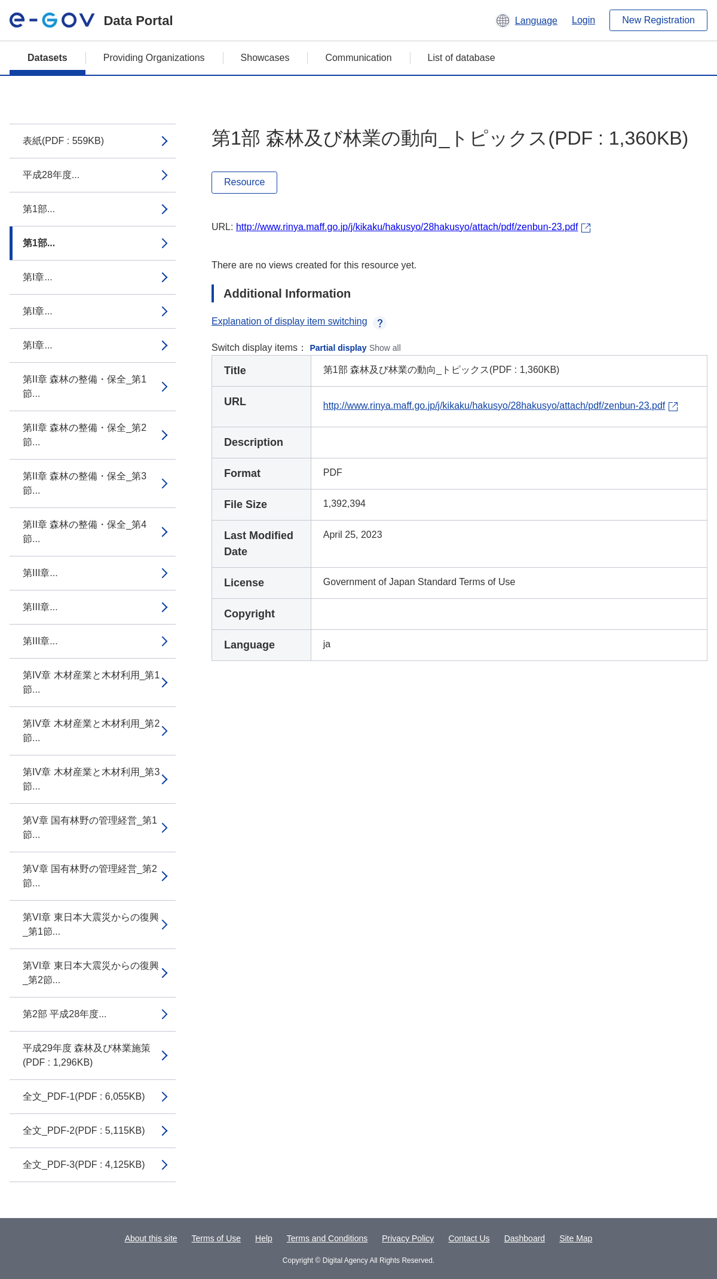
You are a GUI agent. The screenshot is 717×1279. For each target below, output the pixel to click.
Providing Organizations (154, 58)
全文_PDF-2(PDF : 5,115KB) (84, 1130)
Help (263, 1238)
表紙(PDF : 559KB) (63, 141)
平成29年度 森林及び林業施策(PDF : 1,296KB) (87, 1055)
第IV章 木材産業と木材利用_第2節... (91, 730)
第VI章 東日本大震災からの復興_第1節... (91, 924)
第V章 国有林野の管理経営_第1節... (90, 827)
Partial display (338, 348)
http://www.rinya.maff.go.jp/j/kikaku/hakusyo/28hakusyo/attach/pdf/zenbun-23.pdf (407, 227)
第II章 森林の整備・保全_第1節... (84, 386)
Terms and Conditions (327, 1238)
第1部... (39, 209)
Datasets (47, 58)
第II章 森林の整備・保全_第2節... (84, 435)
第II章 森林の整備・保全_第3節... (84, 483)
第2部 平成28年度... (64, 1014)
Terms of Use (216, 1238)
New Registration (658, 20)
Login (583, 20)
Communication (358, 58)
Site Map (575, 1238)
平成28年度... (51, 175)
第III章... (40, 573)
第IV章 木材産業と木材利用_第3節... (91, 779)
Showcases (265, 58)
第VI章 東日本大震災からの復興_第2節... (91, 972)
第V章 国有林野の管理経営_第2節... (90, 876)
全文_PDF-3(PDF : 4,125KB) (84, 1164)
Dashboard (525, 1238)
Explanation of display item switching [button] (299, 321)
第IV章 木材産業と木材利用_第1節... (91, 682)
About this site (151, 1238)
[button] (526, 20)
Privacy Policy (408, 1238)
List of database (461, 58)
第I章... (38, 277)
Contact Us (468, 1238)
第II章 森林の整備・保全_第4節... (84, 531)
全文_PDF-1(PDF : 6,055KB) (84, 1096)
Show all (385, 348)
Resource (244, 182)
